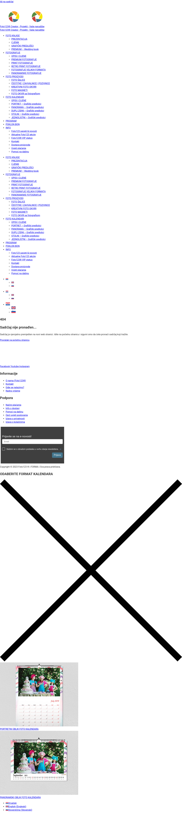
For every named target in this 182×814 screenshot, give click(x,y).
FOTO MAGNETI (19, 90)
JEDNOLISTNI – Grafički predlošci (28, 117)
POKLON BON (13, 124)
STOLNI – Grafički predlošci (25, 114)
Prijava (57, 455)
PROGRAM (11, 121)
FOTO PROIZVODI (14, 76)
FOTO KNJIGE (13, 35)
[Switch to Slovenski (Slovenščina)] (19, 810)
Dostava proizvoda (20, 144)
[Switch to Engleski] (12, 282)
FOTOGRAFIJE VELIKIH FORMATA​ (28, 69)
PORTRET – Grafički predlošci (26, 104)
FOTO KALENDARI (15, 97)
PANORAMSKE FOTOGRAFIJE (26, 73)
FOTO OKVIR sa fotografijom (25, 93)
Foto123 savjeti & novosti (24, 131)
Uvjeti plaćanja (18, 148)
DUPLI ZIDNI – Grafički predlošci (27, 110)
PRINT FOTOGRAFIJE (22, 63)
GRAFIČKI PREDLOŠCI (22, 46)
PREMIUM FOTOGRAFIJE (24, 59)
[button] (8, 304)
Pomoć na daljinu (20, 151)
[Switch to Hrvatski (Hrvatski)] (11, 803)
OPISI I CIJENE (18, 56)
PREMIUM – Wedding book (25, 49)
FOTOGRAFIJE (13, 52)
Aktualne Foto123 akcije (23, 134)
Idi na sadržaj (7, 1)
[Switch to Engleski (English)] (16, 806)
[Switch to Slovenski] (12, 286)
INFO (8, 127)
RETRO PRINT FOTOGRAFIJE (25, 66)
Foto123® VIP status (22, 138)
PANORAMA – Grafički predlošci (27, 107)
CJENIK (15, 42)
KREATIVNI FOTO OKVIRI (23, 86)
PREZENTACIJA (19, 39)
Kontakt (15, 141)
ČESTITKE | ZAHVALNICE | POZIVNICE (30, 83)
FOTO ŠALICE (18, 80)
